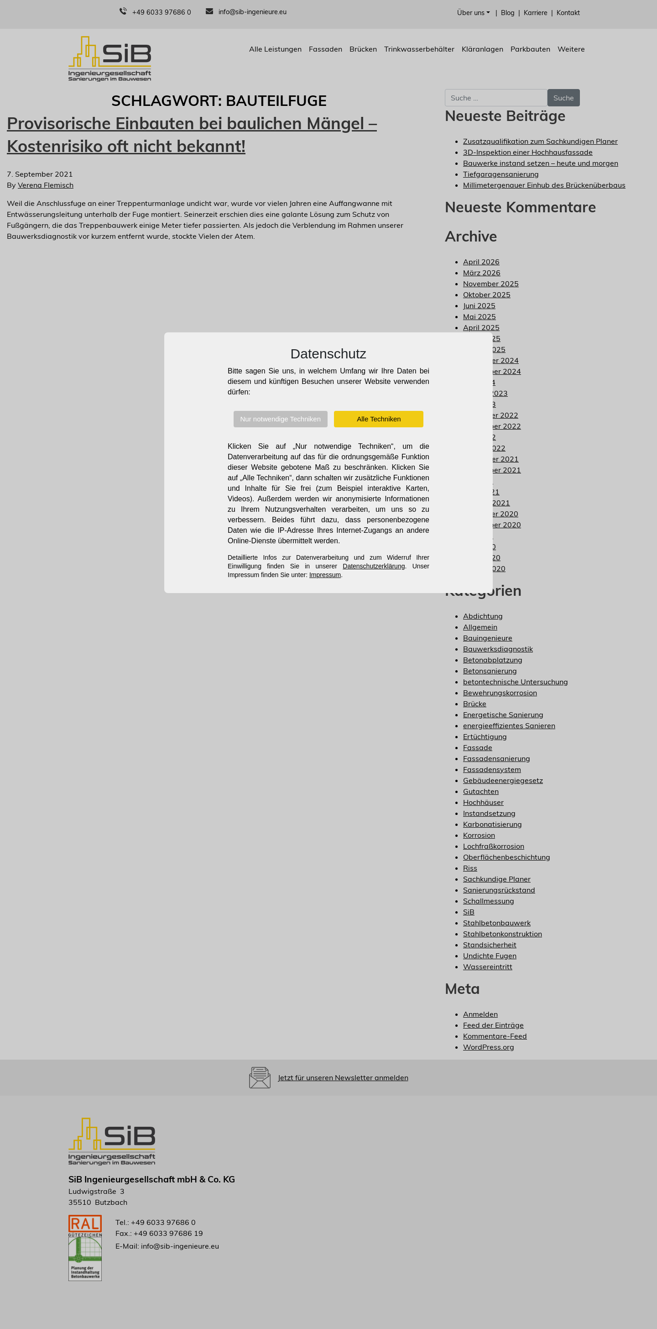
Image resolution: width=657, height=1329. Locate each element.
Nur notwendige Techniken (280, 419)
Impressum (325, 574)
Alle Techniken (379, 419)
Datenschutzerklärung (374, 566)
